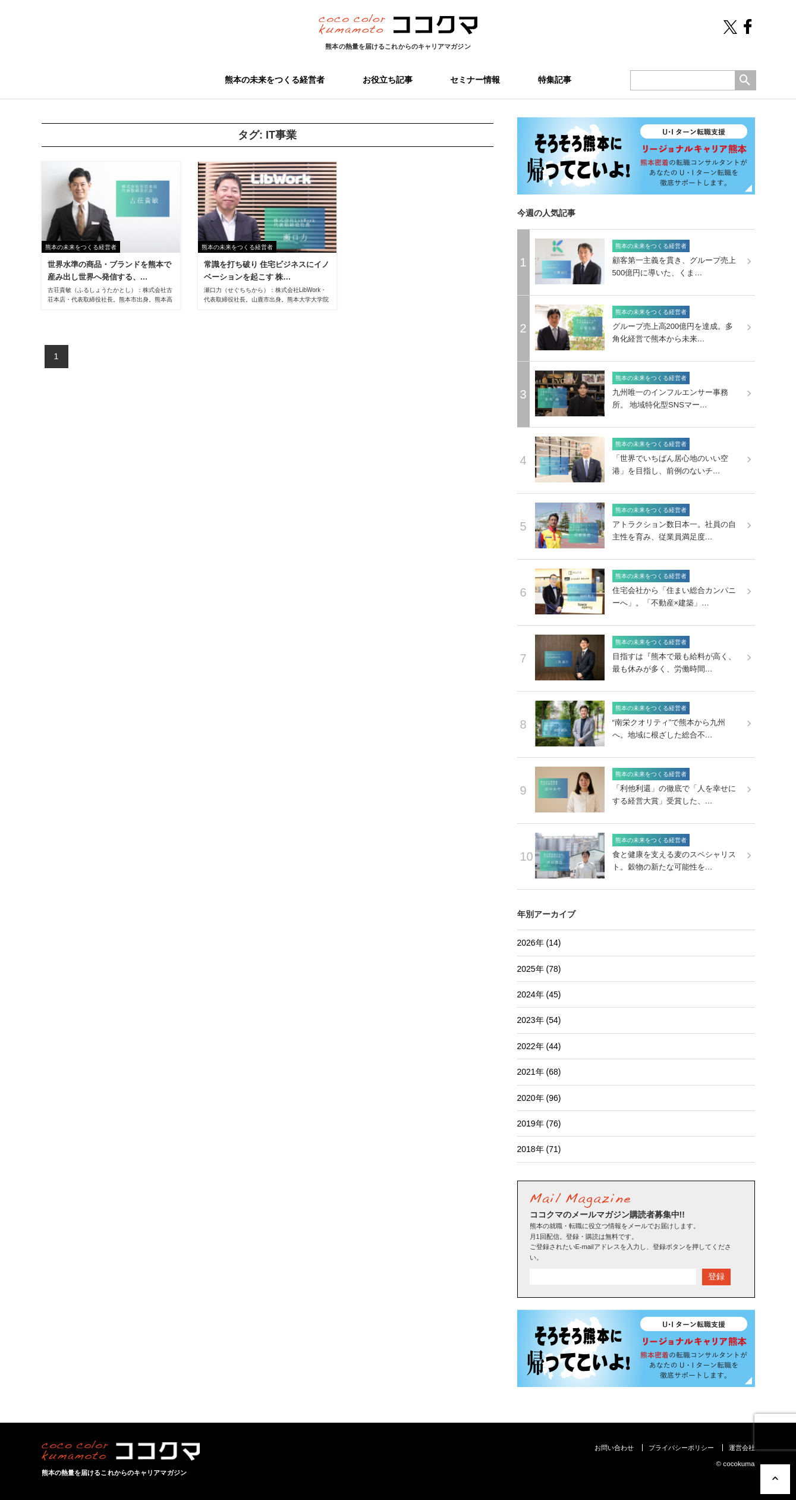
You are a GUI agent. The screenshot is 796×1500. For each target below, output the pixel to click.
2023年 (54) (539, 1020)
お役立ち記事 (388, 79)
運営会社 (742, 1447)
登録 (716, 1276)
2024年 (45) (539, 994)
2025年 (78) (539, 969)
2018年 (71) (539, 1149)
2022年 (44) (539, 1046)
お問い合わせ (614, 1447)
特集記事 (554, 79)
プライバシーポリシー (681, 1447)
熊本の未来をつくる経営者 (275, 79)
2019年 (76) (539, 1123)
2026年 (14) (539, 942)
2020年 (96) (539, 1098)
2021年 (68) (539, 1072)
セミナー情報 (475, 79)
